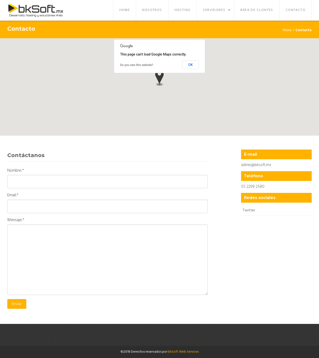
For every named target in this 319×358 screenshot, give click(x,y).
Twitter (249, 210)
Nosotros (152, 10)
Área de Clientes (256, 10)
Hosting (183, 10)
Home (124, 10)
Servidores (214, 10)
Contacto (295, 10)
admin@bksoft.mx (256, 165)
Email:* (13, 195)
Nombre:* (15, 171)
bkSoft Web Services (183, 352)
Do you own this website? (136, 65)
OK (190, 65)
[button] (159, 78)
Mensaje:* (15, 220)
